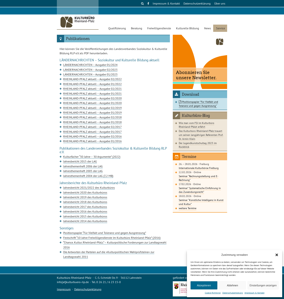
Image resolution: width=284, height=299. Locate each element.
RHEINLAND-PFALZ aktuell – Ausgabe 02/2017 (92, 127)
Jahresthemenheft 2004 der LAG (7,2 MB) (88, 176)
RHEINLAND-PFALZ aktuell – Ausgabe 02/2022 (92, 79)
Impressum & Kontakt (254, 292)
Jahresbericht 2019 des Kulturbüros (85, 197)
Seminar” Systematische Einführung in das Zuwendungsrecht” (200, 190)
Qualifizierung (117, 28)
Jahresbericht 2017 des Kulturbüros (85, 207)
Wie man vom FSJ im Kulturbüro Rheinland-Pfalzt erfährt (196, 125)
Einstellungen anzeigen (263, 285)
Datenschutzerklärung (232, 292)
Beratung (136, 28)
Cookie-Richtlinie (213, 292)
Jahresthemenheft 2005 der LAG (83, 171)
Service (220, 28)
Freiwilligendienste (159, 28)
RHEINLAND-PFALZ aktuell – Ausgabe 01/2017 (92, 131)
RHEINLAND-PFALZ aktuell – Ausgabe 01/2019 (92, 112)
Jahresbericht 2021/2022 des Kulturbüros (89, 187)
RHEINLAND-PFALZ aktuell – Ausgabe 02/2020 (92, 98)
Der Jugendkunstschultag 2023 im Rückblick (198, 145)
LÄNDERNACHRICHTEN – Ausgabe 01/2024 (90, 65)
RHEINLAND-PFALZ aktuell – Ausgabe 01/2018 (92, 122)
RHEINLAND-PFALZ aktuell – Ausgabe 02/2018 (92, 117)
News (207, 28)
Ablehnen (232, 285)
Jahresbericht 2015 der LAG (80, 161)
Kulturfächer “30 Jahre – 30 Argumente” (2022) (91, 156)
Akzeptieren (204, 285)
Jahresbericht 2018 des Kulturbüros (85, 202)
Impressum (64, 289)
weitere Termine (187, 208)
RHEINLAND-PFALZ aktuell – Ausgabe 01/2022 (92, 84)
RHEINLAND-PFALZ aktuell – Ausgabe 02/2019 (92, 108)
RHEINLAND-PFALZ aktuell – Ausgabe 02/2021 (92, 88)
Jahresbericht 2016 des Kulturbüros (85, 211)
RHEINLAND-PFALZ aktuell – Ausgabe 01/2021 (92, 93)
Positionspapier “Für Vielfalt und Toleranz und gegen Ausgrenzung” (104, 233)
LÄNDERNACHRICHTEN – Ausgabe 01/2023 (90, 74)
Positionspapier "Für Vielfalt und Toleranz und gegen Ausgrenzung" (198, 103)
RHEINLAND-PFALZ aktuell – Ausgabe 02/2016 (92, 136)
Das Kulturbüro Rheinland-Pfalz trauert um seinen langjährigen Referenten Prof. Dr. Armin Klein (201, 134)
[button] (277, 255)
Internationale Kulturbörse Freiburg (199, 168)
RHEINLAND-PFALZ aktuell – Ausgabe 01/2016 (92, 141)
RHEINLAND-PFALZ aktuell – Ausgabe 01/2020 (92, 103)
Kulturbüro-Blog (196, 115)
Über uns (219, 3)
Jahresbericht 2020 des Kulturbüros (85, 192)
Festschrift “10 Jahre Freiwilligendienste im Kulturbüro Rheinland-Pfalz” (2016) (111, 237)
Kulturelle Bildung (187, 28)
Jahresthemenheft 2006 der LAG (83, 166)
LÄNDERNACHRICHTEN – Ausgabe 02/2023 (90, 69)
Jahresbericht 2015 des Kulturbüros (85, 216)
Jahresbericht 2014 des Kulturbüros (85, 221)
